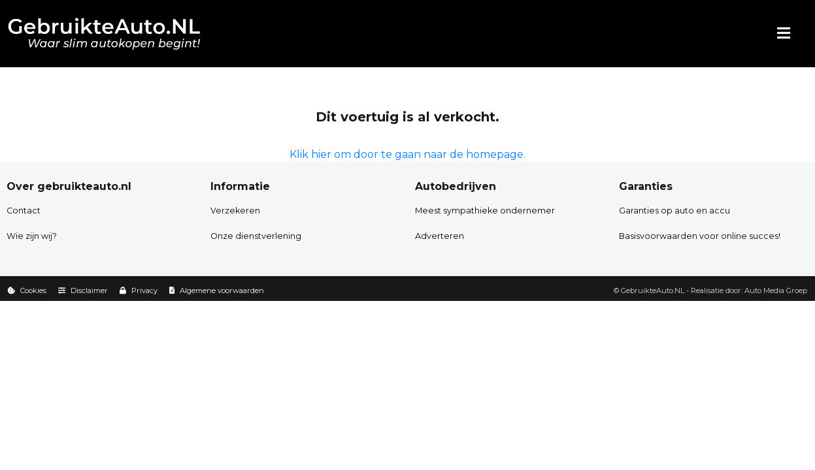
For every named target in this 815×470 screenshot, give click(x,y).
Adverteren (439, 236)
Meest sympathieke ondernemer (485, 210)
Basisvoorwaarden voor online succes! (699, 236)
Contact (24, 210)
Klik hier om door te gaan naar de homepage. (407, 154)
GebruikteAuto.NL (652, 290)
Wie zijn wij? (32, 236)
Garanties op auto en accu (674, 210)
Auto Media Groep (775, 290)
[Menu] (783, 34)
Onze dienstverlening (255, 236)
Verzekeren (235, 210)
